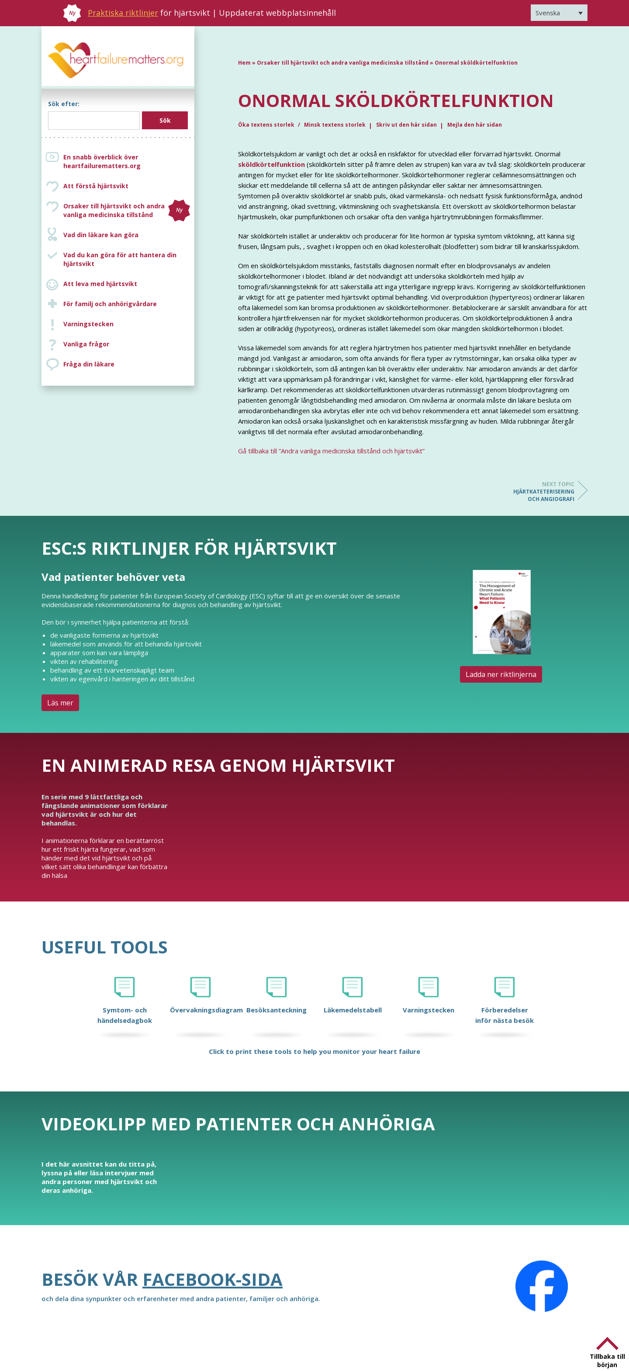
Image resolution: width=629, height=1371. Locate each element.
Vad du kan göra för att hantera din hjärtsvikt (119, 259)
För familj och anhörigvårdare (110, 304)
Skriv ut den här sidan (406, 124)
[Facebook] (541, 1286)
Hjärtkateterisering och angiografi (539, 491)
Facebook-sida (212, 1279)
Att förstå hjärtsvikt (95, 186)
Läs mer (60, 703)
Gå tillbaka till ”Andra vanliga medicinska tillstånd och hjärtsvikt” (331, 450)
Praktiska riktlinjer (123, 12)
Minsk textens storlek (335, 124)
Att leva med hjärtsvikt (100, 284)
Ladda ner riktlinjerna (501, 674)
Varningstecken (88, 324)
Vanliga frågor (86, 344)
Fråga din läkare (88, 364)
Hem (244, 62)
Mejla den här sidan (474, 124)
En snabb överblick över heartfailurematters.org (102, 161)
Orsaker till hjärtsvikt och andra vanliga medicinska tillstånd (126, 210)
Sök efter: (63, 104)
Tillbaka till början (607, 1360)
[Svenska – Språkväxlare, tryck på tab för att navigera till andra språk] (559, 12)
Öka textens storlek (267, 124)
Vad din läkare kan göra (100, 235)
